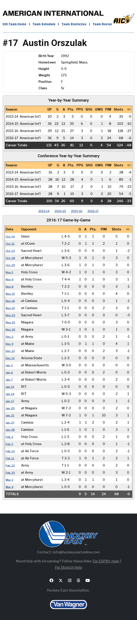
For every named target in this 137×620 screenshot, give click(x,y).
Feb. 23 (11, 465)
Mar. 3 (10, 480)
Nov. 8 (10, 286)
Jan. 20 (11, 408)
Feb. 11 (11, 458)
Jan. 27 (11, 422)
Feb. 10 (11, 451)
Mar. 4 (10, 487)
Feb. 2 (10, 437)
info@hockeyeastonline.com (76, 552)
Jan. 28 (11, 429)
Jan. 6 (10, 372)
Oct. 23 (11, 251)
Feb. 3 (10, 444)
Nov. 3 (10, 272)
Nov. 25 (11, 322)
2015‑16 (78, 211)
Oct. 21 (11, 243)
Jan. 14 (11, 394)
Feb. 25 (11, 472)
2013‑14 (39, 211)
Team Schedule (44, 24)
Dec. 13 (11, 358)
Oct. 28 (11, 258)
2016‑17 (98, 211)
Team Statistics (74, 24)
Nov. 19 (11, 308)
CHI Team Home (14, 24)
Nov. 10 (11, 294)
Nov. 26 (11, 329)
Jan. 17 (11, 401)
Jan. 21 (11, 415)
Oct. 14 (11, 236)
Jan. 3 (10, 365)
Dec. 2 (10, 336)
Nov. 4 (10, 279)
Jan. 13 (11, 387)
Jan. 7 (10, 379)
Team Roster (102, 24)
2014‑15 (58, 211)
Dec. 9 (10, 344)
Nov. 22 (11, 315)
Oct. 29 (11, 265)
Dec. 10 (11, 351)
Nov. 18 (11, 301)
